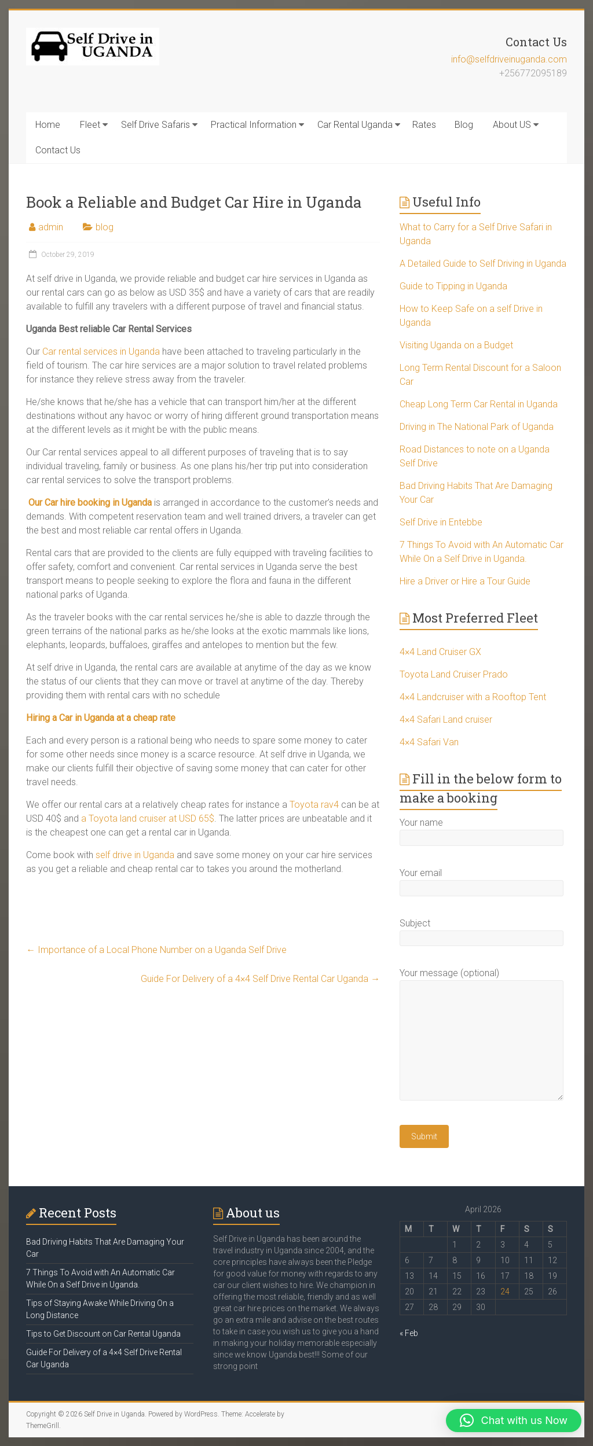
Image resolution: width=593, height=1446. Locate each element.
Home (47, 124)
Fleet (90, 124)
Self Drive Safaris (155, 124)
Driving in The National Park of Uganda (477, 426)
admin (50, 227)
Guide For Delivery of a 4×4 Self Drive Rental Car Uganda (260, 978)
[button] (513, 1420)
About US (512, 124)
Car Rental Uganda (355, 124)
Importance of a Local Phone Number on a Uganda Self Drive (156, 949)
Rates (424, 124)
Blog (464, 124)
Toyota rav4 (314, 804)
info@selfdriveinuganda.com (509, 59)
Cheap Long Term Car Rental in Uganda (479, 404)
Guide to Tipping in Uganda (453, 286)
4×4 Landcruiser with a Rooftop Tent (473, 696)
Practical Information (253, 124)
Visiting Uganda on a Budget (456, 345)
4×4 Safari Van (429, 742)
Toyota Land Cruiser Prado (454, 674)
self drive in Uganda (135, 854)
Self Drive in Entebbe (441, 522)
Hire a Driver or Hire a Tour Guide (465, 581)
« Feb (409, 1333)
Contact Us (57, 150)
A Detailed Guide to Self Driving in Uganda (483, 263)
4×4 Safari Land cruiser (446, 719)
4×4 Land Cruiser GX (440, 651)
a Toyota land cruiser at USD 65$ (147, 818)
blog (105, 227)
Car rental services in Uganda (101, 351)
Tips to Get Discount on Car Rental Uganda (103, 1333)
